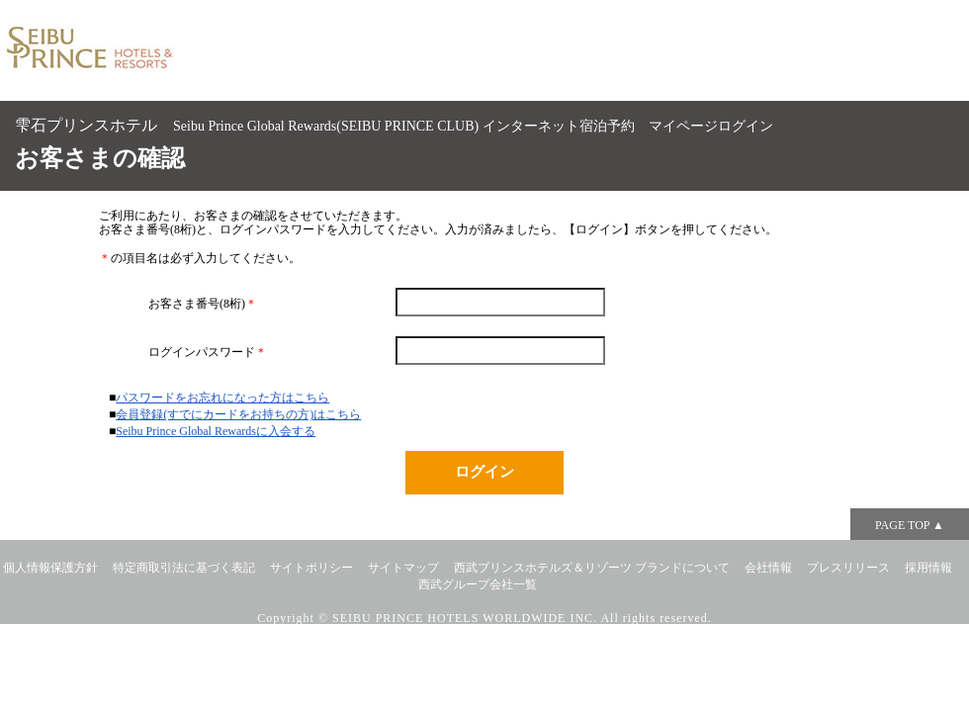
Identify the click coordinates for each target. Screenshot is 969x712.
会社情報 (768, 568)
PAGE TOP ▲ (909, 525)
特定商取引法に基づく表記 (184, 568)
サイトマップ (403, 568)
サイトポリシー (311, 568)
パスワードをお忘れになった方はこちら (222, 397)
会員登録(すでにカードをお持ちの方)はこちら (238, 414)
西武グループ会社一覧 (477, 584)
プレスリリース (848, 568)
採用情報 (928, 568)
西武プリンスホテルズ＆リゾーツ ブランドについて (592, 568)
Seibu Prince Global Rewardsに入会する (215, 431)
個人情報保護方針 (50, 568)
